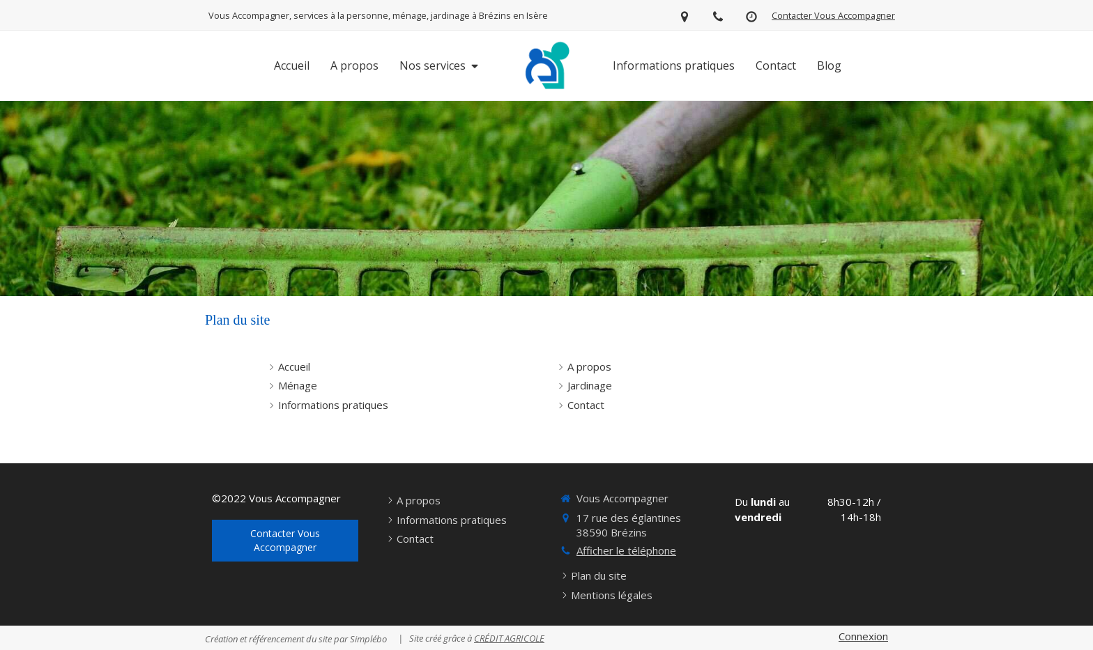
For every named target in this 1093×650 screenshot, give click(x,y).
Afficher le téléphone (626, 550)
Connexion (863, 636)
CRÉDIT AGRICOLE (509, 638)
